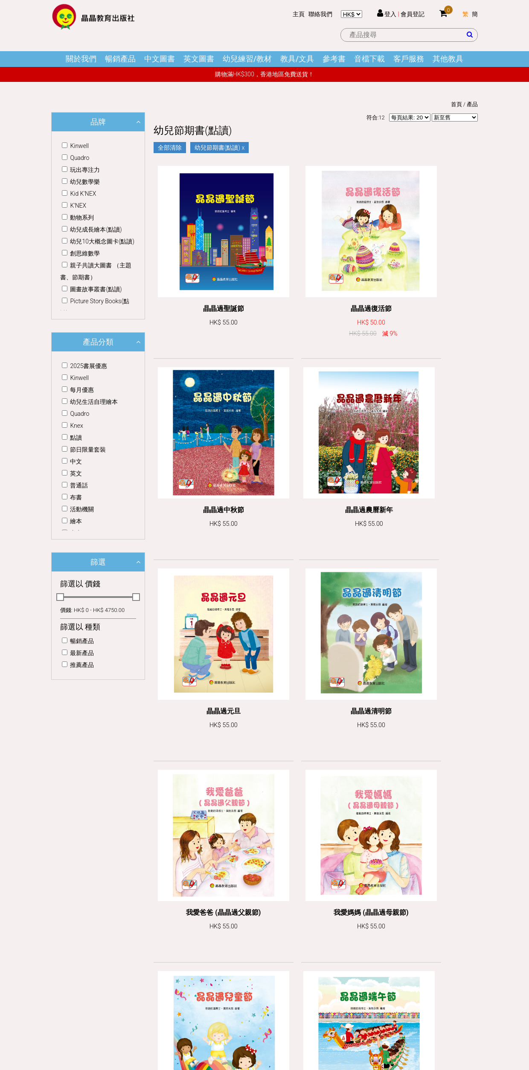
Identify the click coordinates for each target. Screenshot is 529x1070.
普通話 (75, 485)
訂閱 (456, 918)
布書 (72, 497)
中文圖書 (159, 58)
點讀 (72, 437)
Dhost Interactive (279, 1021)
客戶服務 (408, 58)
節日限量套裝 (84, 449)
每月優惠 (78, 389)
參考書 (334, 58)
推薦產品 (78, 664)
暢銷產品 (120, 58)
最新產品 (78, 653)
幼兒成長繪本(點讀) (92, 229)
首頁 (456, 104)
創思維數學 (81, 253)
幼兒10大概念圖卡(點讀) (98, 241)
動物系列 (78, 217)
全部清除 (170, 147)
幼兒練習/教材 (247, 58)
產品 (472, 104)
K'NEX (74, 205)
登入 (390, 14)
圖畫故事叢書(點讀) (92, 289)
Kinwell (75, 145)
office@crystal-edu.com (95, 956)
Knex (72, 425)
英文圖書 (198, 58)
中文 (72, 461)
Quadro (75, 157)
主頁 (299, 14)
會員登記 (412, 14)
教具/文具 (297, 58)
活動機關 (78, 509)
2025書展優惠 (84, 365)
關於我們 (81, 58)
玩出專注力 (81, 169)
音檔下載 (369, 58)
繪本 (72, 521)
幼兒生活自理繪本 (90, 401)
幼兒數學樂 (81, 181)
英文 (72, 473)
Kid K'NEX (79, 193)
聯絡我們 (320, 14)
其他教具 (448, 58)
